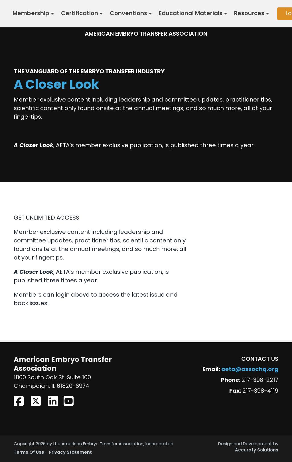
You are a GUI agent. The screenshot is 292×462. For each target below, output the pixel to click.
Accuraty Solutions (256, 450)
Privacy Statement (70, 453)
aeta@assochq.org (249, 369)
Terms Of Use (29, 453)
